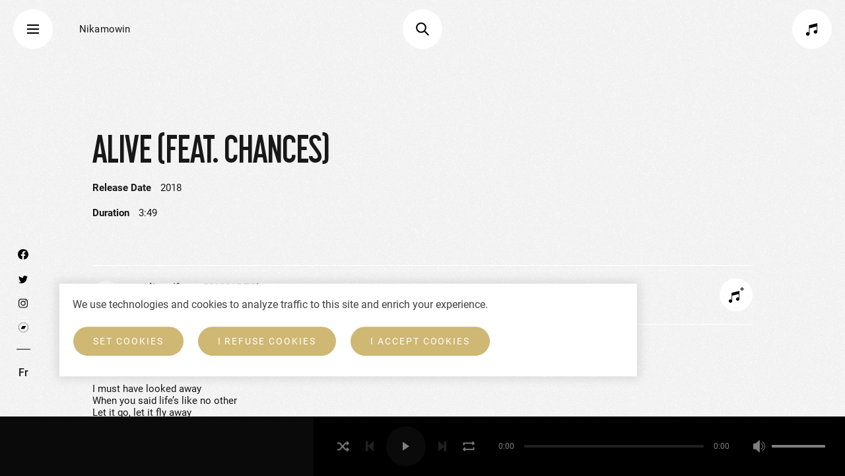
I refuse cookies (267, 341)
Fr (23, 372)
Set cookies (128, 341)
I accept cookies (420, 341)
